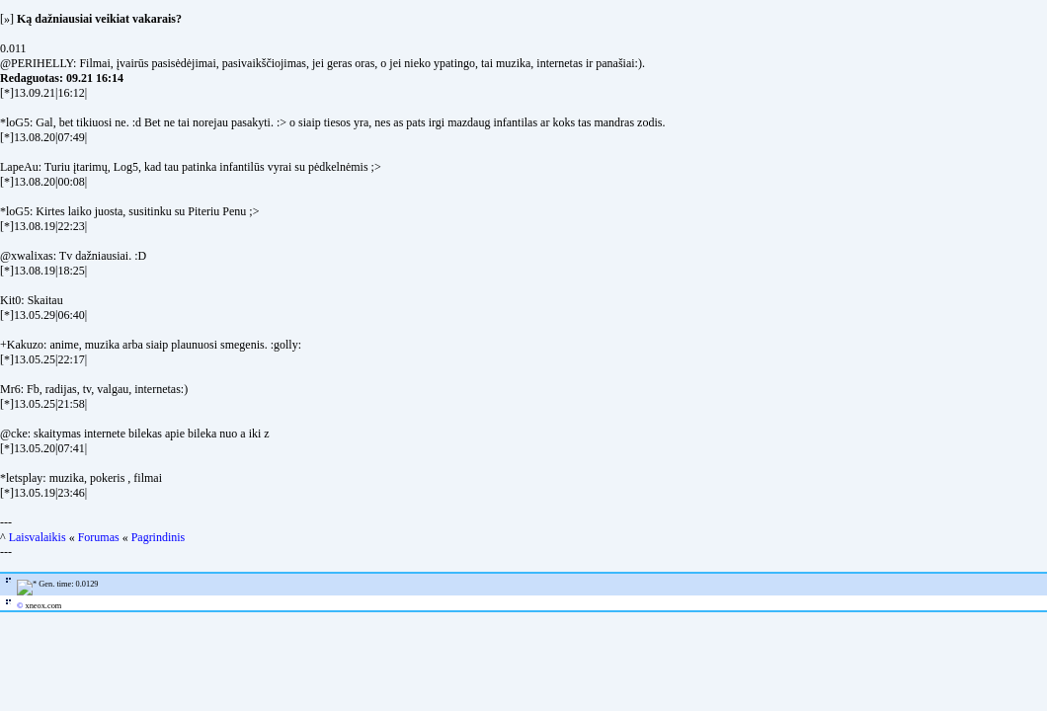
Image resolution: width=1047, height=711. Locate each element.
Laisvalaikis (37, 537)
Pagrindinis (158, 537)
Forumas (99, 537)
